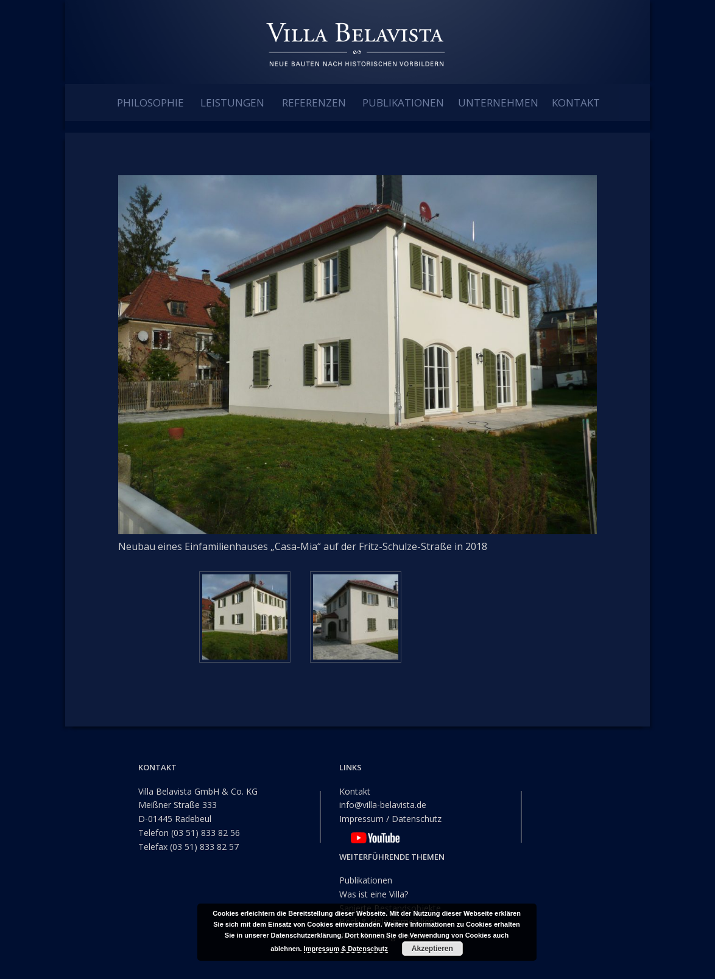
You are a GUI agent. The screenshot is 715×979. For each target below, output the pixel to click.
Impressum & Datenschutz (346, 948)
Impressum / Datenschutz (390, 818)
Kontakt (354, 790)
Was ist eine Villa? (373, 893)
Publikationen (365, 880)
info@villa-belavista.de (382, 804)
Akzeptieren (432, 948)
